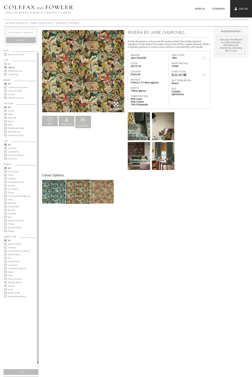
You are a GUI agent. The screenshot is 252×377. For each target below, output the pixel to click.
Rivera (61, 23)
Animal (11, 185)
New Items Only (16, 54)
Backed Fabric (15, 244)
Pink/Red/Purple (16, 128)
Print (10, 275)
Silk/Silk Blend (15, 282)
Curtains (12, 148)
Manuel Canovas (16, 98)
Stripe (11, 192)
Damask (12, 213)
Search (21, 40)
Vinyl (10, 289)
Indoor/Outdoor (16, 155)
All (9, 64)
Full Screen (116, 106)
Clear (21, 372)
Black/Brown (14, 131)
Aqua (10, 121)
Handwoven (14, 261)
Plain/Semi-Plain (16, 220)
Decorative (13, 171)
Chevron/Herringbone (19, 196)
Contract (12, 158)
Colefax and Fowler (18, 87)
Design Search (16, 23)
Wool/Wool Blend (17, 296)
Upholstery (13, 151)
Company (218, 8)
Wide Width (14, 293)
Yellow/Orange (16, 135)
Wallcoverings (15, 71)
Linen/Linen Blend (17, 268)
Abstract (12, 203)
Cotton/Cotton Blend (19, 251)
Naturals (12, 117)
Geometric (13, 189)
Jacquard (12, 265)
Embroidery (14, 254)
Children (12, 178)
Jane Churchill (42, 23)
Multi (10, 114)
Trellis (11, 224)
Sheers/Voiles (15, 227)
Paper (11, 272)
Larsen (11, 94)
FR (9, 258)
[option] (83, 71)
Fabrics (11, 67)
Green (11, 110)
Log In (241, 8)
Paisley (11, 231)
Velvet (11, 286)
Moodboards (231, 31)
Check (11, 175)
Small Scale (13, 206)
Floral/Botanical (16, 182)
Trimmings (13, 74)
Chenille (12, 247)
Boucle (11, 210)
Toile (10, 199)
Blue (10, 124)
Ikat (10, 217)
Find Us (200, 8)
